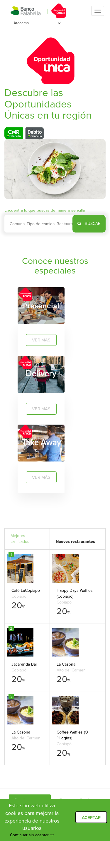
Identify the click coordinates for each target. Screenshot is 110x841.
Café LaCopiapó (25, 590)
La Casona (66, 664)
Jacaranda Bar (24, 664)
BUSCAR (89, 223)
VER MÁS (41, 340)
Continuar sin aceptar (32, 835)
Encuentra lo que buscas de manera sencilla (44, 210)
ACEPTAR (91, 817)
